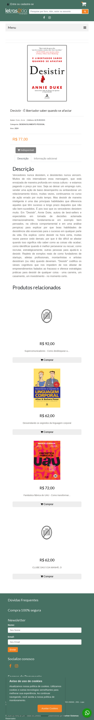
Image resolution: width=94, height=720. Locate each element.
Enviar (13, 649)
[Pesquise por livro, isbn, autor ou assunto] (55, 11)
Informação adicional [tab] (45, 158)
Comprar (47, 360)
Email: (11, 637)
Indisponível (26, 150)
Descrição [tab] (23, 158)
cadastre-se (27, 4)
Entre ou (15, 4)
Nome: (11, 625)
